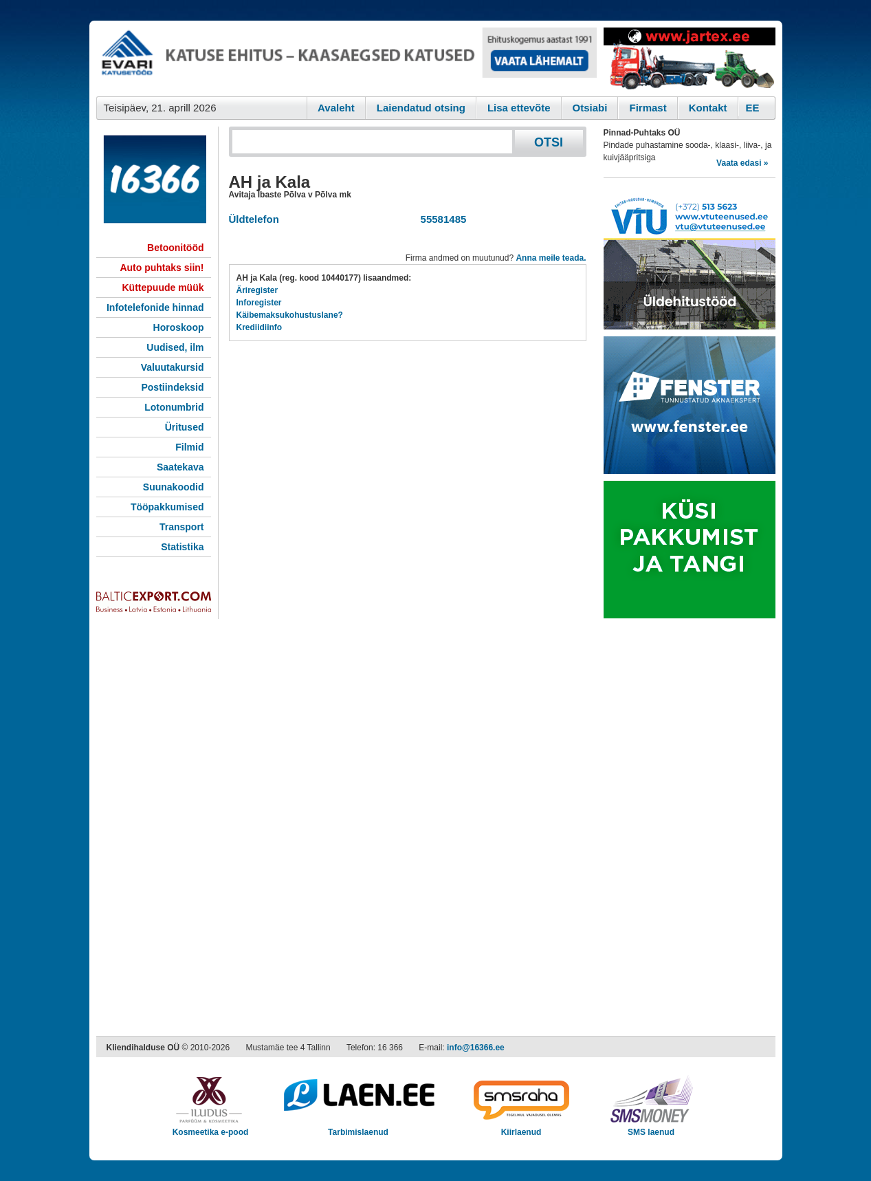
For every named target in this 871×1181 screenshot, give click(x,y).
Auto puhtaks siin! (161, 267)
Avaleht (336, 107)
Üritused (184, 427)
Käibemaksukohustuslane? (289, 315)
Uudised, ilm (174, 347)
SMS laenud (651, 1127)
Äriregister (257, 290)
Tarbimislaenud (358, 1127)
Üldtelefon (254, 219)
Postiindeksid (172, 387)
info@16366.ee (476, 1047)
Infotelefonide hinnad (155, 307)
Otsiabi (590, 107)
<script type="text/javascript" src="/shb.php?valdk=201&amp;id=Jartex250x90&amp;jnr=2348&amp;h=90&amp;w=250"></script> (689, 58)
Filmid (189, 447)
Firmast (647, 107)
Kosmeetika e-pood (211, 1127)
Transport (181, 526)
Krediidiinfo (259, 327)
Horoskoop (178, 327)
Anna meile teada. (551, 258)
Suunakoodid (173, 486)
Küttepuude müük (163, 287)
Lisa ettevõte (519, 107)
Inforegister (259, 302)
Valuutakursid (172, 367)
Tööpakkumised (167, 506)
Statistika (182, 546)
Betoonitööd (175, 247)
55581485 (440, 219)
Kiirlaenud (521, 1127)
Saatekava (180, 467)
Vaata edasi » (742, 163)
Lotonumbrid (173, 407)
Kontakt (708, 107)
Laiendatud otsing (421, 107)
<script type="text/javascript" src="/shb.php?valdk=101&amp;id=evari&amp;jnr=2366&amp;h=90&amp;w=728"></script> (346, 58)
